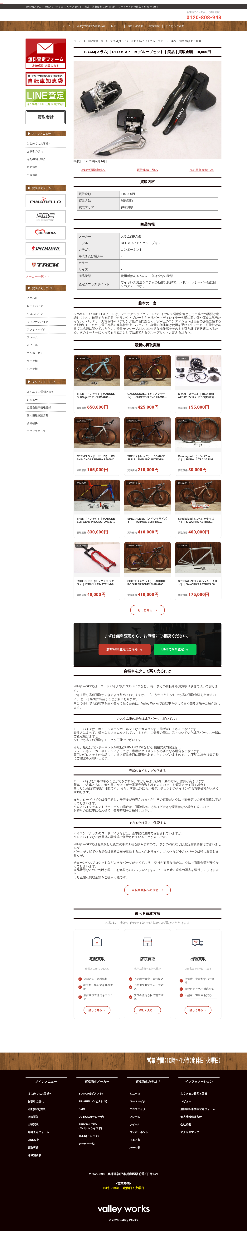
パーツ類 (32, 374)
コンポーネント (36, 358)
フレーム (32, 342)
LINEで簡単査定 (175, 655)
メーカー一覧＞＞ (38, 282)
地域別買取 (34, 1161)
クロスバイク (35, 319)
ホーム (67, 31)
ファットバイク (36, 335)
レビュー (116, 31)
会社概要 (32, 428)
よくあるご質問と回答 (40, 397)
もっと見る (147, 616)
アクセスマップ (36, 436)
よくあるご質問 (174, 31)
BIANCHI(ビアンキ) (91, 1099)
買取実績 (154, 31)
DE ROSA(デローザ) (91, 1122)
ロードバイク (35, 311)
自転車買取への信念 (147, 895)
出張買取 (32, 180)
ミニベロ (32, 303)
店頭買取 (32, 172)
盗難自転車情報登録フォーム (197, 1114)
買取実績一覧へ (147, 175)
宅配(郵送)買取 (36, 164)
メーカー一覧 (87, 1149)
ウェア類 (32, 366)
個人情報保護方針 (37, 420)
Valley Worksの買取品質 (90, 31)
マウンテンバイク (37, 327)
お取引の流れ (135, 31)
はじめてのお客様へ (39, 149)
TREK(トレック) (89, 1141)
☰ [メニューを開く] (1, 2)
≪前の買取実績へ (93, 175)
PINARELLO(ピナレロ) (93, 1107)
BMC (82, 1114)
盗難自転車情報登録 (39, 413)
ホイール (32, 350)
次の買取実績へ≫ (201, 175)
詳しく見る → (97, 1015)
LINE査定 (33, 1145)
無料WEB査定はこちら (124, 655)
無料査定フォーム (38, 1137)
